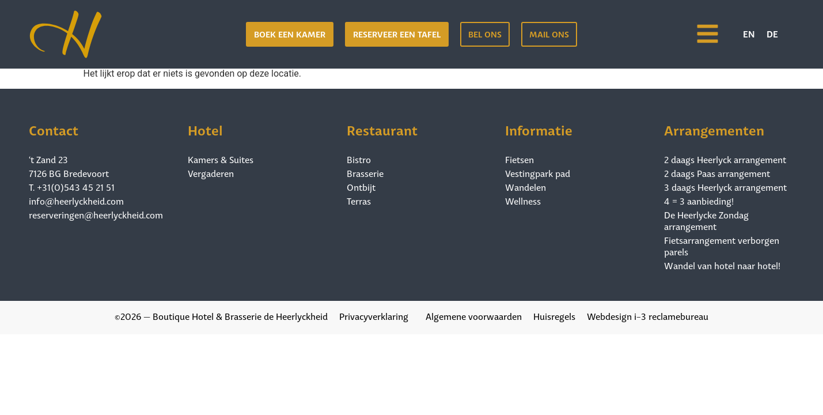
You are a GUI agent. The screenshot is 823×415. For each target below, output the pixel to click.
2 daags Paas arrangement (717, 173)
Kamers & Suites (220, 159)
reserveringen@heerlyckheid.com (96, 214)
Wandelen (525, 187)
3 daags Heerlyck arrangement (725, 187)
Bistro (359, 159)
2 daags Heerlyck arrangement (725, 159)
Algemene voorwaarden (474, 315)
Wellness (523, 200)
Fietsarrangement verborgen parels (721, 245)
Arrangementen (714, 128)
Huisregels (554, 315)
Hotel (205, 128)
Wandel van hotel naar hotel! (722, 265)
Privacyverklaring (373, 315)
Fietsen (519, 159)
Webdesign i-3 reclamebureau (647, 315)
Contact (53, 128)
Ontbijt (361, 187)
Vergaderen (211, 173)
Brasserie (365, 173)
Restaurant (382, 128)
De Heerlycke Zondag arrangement (706, 220)
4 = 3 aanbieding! (699, 200)
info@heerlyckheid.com (76, 200)
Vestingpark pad (537, 173)
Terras (359, 200)
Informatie (538, 128)
